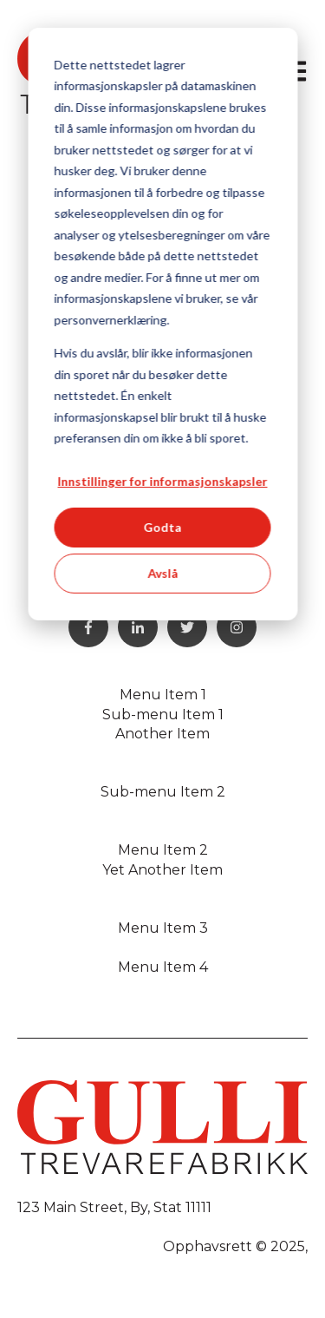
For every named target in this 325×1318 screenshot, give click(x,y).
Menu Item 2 (163, 850)
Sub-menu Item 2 (163, 792)
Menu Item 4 (163, 967)
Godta (163, 527)
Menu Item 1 (163, 694)
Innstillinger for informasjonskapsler (163, 481)
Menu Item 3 (163, 928)
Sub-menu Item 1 (163, 714)
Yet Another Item (162, 870)
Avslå (162, 573)
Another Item (162, 733)
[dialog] (162, 324)
